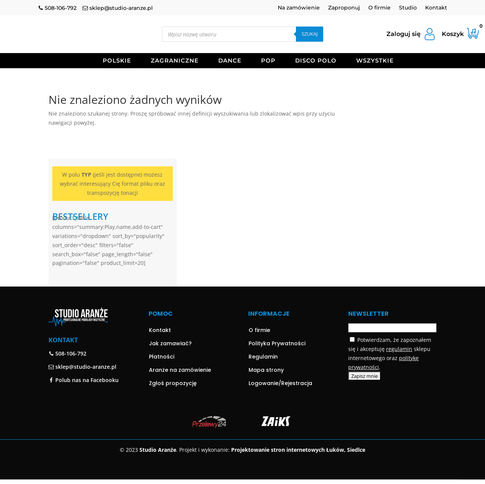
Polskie (117, 61)
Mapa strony (266, 366)
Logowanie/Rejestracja (280, 379)
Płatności (161, 352)
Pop (268, 61)
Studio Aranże (157, 446)
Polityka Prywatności (277, 339)
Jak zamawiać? (170, 339)
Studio (408, 8)
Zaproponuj (344, 8)
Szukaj (310, 33)
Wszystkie (375, 61)
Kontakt (436, 8)
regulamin (399, 345)
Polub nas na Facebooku (83, 375)
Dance (229, 61)
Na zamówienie (299, 8)
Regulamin (263, 352)
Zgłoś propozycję (173, 379)
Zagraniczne (175, 61)
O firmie (379, 8)
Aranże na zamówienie (180, 366)
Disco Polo (315, 61)
